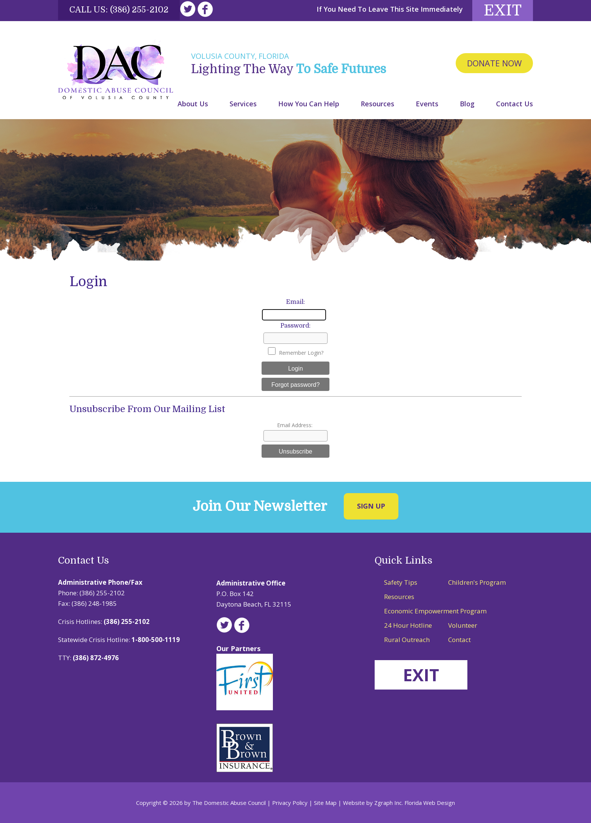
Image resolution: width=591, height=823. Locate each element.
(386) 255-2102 (139, 9)
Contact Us (514, 103)
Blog (467, 103)
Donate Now (494, 63)
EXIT (421, 674)
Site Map (325, 802)
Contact (459, 639)
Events (427, 103)
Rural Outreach (407, 639)
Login (295, 368)
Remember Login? (301, 352)
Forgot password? (295, 385)
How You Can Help (308, 103)
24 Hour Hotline (408, 625)
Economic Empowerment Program (435, 611)
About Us (193, 103)
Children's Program (477, 582)
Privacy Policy (290, 802)
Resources (377, 103)
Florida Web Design (429, 802)
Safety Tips (400, 582)
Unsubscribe (295, 451)
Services (243, 103)
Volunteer (462, 625)
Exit (503, 10)
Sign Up (371, 505)
